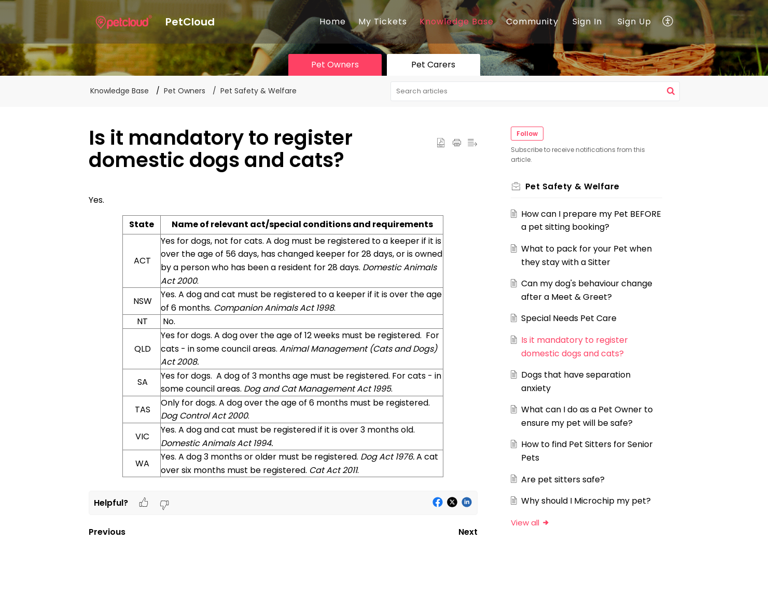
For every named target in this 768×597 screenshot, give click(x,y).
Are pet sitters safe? (563, 479)
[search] (535, 91)
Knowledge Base (457, 21)
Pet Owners (184, 91)
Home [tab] (332, 21)
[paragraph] (283, 342)
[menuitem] (587, 22)
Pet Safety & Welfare (258, 91)
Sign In (587, 21)
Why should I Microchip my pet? (586, 501)
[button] (668, 22)
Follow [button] (527, 133)
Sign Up (634, 21)
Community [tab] (532, 21)
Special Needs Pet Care (569, 318)
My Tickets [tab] (382, 21)
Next (468, 532)
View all (530, 522)
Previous (107, 532)
